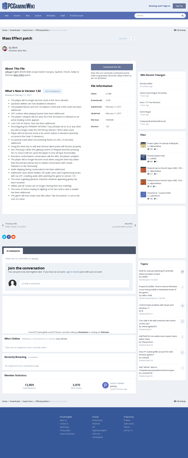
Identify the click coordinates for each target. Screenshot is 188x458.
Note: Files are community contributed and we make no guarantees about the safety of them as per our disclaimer (111, 75)
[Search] (150, 15)
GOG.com (96, 434)
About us (63, 420)
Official (8, 71)
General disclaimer (67, 434)
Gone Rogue (145, 111)
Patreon (105, 332)
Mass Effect (19, 75)
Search (38, 15)
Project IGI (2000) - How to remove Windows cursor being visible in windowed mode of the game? (158, 289)
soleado (145, 357)
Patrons (127, 427)
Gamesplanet (97, 437)
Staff (63, 15)
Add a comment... (31, 283)
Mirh (14, 47)
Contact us (64, 423)
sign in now (71, 271)
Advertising (64, 427)
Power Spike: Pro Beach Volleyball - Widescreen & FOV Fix (163, 143)
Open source (129, 423)
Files (28, 15)
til (142, 310)
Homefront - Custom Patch (159, 193)
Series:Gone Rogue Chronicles (153, 93)
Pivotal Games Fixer (156, 155)
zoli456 (153, 158)
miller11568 (147, 295)
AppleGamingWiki (99, 430)
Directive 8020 (146, 83)
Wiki (7, 15)
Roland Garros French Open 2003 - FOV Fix (164, 168)
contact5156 (147, 373)
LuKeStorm (155, 195)
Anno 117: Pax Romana (150, 102)
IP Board (127, 420)
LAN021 (145, 276)
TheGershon (147, 342)
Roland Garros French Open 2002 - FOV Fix (164, 180)
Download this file (112, 67)
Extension (96, 423)
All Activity (51, 15)
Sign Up (179, 6)
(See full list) (61, 338)
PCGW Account (76, 15)
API (93, 427)
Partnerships (97, 420)
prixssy (113, 386)
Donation (83, 332)
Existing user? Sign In (159, 6)
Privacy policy (65, 430)
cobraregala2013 (149, 326)
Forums (17, 15)
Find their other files (18, 50)
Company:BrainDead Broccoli (153, 121)
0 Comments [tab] (13, 251)
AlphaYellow (155, 146)
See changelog (52, 91)
